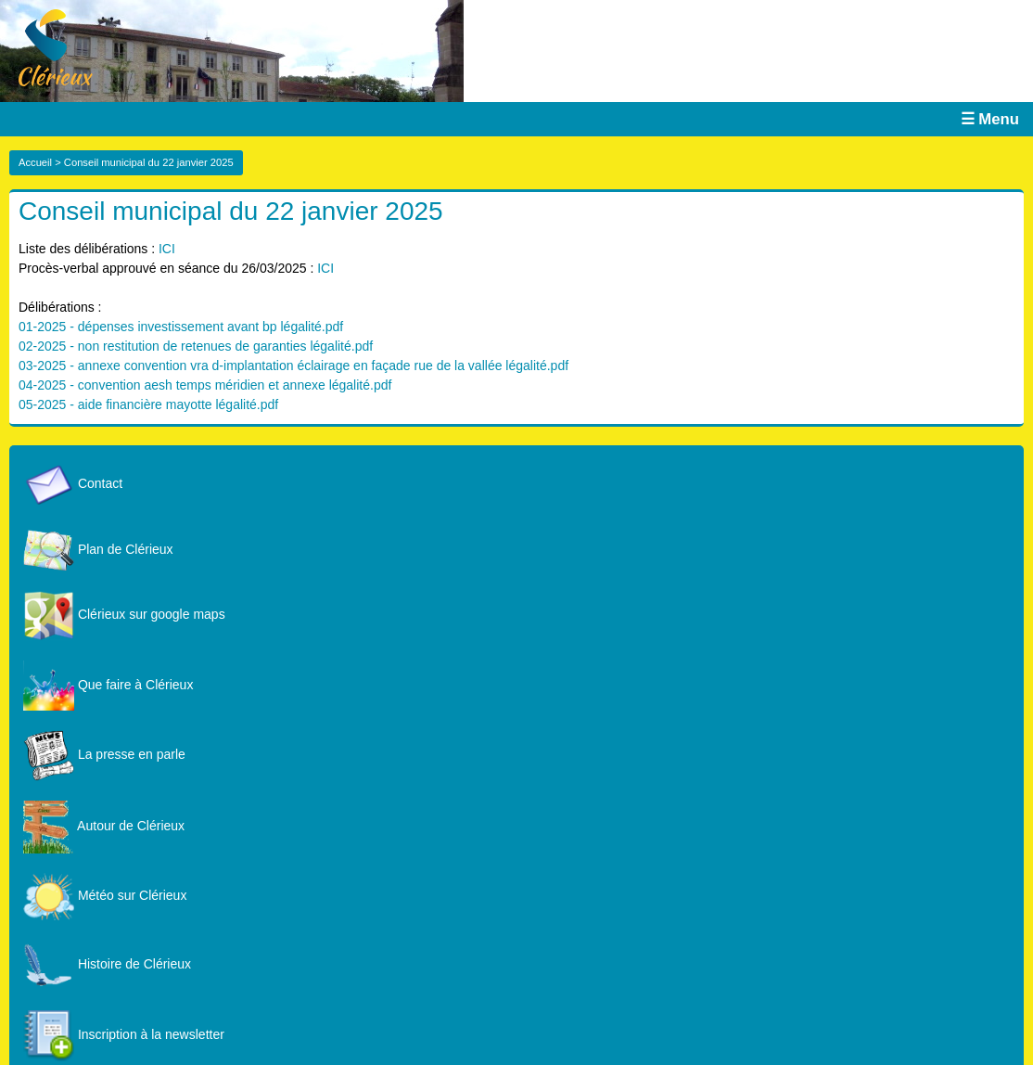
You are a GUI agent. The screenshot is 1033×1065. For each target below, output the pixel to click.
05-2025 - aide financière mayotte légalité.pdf (148, 404)
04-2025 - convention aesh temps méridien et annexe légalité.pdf (205, 385)
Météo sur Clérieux (104, 895)
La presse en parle (104, 754)
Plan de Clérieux (98, 549)
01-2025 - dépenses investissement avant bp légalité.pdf (181, 326)
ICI (167, 248)
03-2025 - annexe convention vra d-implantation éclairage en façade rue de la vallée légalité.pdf (293, 365)
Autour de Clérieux (104, 825)
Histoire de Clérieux (107, 963)
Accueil (35, 162)
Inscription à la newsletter (123, 1034)
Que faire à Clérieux (108, 684)
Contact (72, 483)
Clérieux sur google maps (124, 614)
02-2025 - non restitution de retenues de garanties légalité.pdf (196, 346)
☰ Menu (990, 119)
